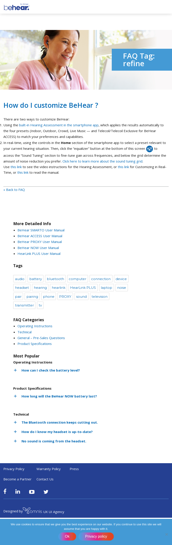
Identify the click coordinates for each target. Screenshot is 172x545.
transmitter (24, 305)
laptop (106, 287)
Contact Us (45, 479)
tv (40, 305)
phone (48, 296)
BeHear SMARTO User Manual (40, 230)
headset (22, 287)
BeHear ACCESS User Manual (39, 236)
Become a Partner (17, 479)
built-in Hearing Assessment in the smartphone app (59, 125)
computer (77, 279)
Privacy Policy (13, 469)
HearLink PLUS (83, 287)
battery (35, 279)
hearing (40, 287)
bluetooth (55, 279)
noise (121, 287)
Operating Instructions (34, 326)
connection (101, 279)
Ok (67, 536)
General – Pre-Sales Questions (41, 338)
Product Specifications (34, 343)
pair (18, 296)
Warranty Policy (49, 469)
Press (74, 469)
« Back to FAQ (14, 189)
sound (81, 296)
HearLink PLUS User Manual (38, 253)
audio (19, 279)
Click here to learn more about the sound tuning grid (102, 161)
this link (16, 167)
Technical (24, 332)
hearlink (58, 287)
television (100, 296)
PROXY (65, 296)
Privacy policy (96, 536)
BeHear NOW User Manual (38, 247)
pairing (32, 296)
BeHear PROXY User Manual (39, 241)
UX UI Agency (43, 511)
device (121, 279)
